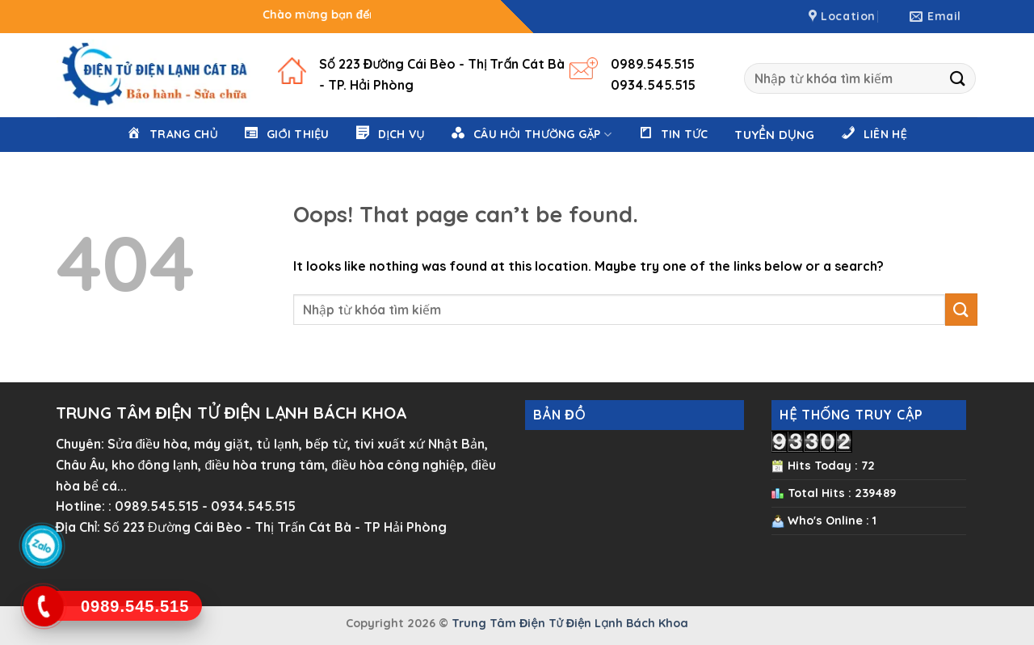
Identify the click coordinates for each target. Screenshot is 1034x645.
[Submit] (958, 78)
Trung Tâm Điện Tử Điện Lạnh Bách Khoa (570, 623)
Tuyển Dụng (774, 134)
